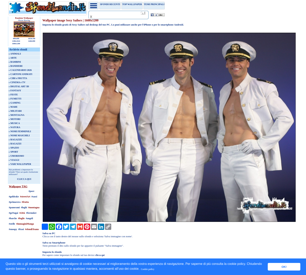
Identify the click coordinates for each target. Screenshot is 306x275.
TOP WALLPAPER (132, 4)
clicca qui (100, 255)
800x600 (16, 39)
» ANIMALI (15, 53)
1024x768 (31, 39)
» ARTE (13, 57)
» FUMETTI (15, 98)
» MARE (13, 106)
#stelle (12, 223)
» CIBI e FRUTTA (18, 78)
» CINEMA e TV (17, 82)
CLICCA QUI (24, 179)
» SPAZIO (14, 147)
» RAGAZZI (15, 143)
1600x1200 (16, 44)
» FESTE (13, 94)
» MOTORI (14, 119)
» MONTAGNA (16, 115)
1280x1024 (16, 41)
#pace (31, 191)
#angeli (29, 218)
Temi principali (154, 4)
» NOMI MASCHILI (19, 135)
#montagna (33, 207)
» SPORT (13, 151)
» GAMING (14, 102)
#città (22, 213)
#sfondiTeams (32, 229)
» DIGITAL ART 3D (19, 86)
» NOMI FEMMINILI (20, 131)
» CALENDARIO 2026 (20, 70)
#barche (13, 218)
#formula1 (31, 213)
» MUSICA (14, 123)
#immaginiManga (25, 223)
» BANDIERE (16, 66)
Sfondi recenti (110, 4)
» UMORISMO (16, 156)
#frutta (25, 202)
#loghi (24, 207)
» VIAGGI (14, 160)
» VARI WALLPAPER (20, 164)
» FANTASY (15, 90)
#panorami (14, 207)
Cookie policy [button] (147, 269)
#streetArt (25, 196)
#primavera (14, 202)
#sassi (34, 196)
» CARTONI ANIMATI (20, 74)
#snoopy (13, 229)
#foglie (21, 218)
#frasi (21, 229)
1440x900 (31, 41)
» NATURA (14, 127)
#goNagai (13, 213)
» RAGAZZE (15, 139)
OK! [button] (283, 266)
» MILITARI (15, 111)
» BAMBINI (15, 62)
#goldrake (14, 196)
